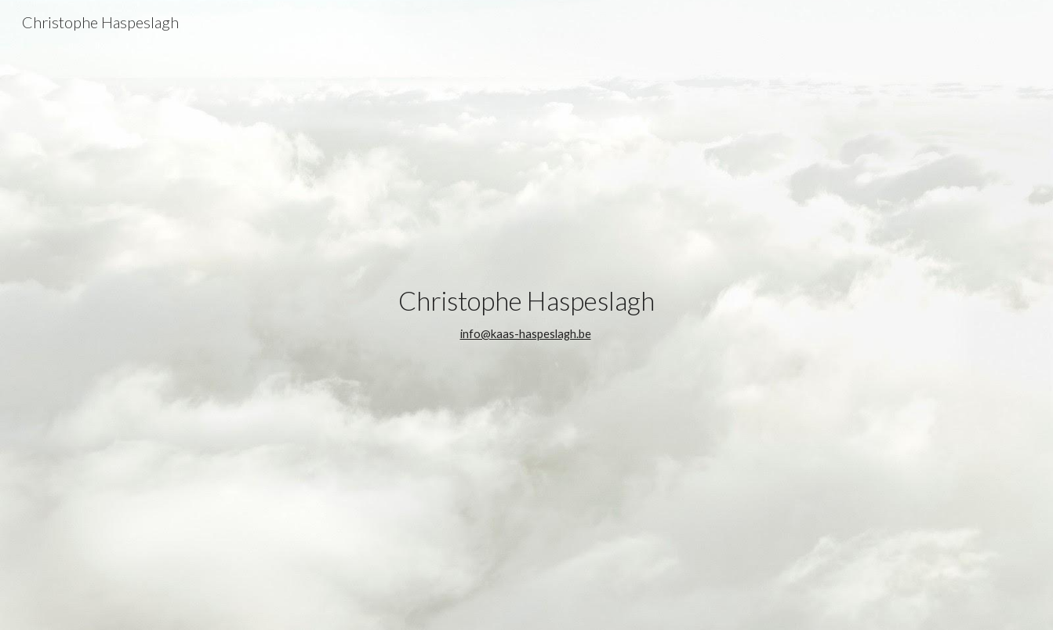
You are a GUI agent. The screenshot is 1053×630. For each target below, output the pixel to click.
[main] (526, 315)
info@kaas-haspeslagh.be (525, 333)
